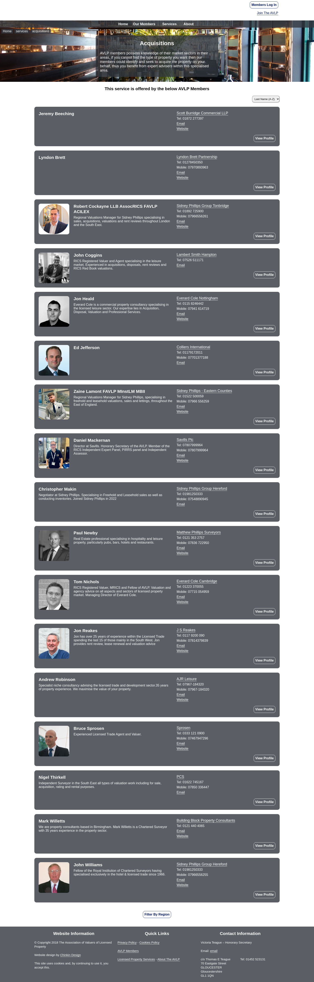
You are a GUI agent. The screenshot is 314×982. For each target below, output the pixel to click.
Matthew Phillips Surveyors (199, 532)
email (214, 951)
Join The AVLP (267, 13)
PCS (180, 777)
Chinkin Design (70, 955)
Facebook (204, 420)
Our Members (144, 24)
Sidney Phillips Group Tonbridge (203, 206)
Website (182, 128)
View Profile (264, 138)
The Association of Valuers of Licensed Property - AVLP (157, 10)
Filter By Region (157, 914)
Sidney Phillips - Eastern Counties (204, 391)
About (189, 24)
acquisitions (40, 31)
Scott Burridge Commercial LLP (202, 113)
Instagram (181, 420)
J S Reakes (186, 630)
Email (181, 123)
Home (123, 24)
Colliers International (193, 347)
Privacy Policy (127, 942)
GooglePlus (181, 757)
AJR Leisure (187, 679)
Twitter (181, 327)
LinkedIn (181, 235)
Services (169, 24)
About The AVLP (168, 959)
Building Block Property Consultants (206, 820)
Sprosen (183, 728)
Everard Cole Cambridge (197, 581)
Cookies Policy (149, 942)
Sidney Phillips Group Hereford (202, 489)
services (22, 31)
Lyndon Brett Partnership (197, 157)
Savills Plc (185, 440)
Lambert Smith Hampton (196, 255)
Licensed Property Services (136, 959)
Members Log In (264, 5)
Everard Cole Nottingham (197, 298)
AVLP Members (128, 951)
